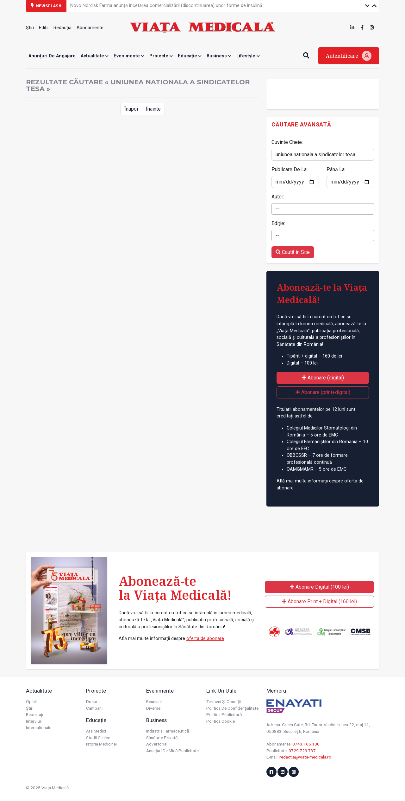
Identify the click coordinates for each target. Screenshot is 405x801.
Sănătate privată (162, 737)
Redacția (62, 27)
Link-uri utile (221, 691)
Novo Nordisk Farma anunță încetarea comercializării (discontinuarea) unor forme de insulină (166, 5)
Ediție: (278, 223)
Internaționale (38, 727)
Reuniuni (154, 701)
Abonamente (90, 27)
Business (219, 56)
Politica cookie (220, 721)
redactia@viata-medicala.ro (305, 756)
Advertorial (156, 743)
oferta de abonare (205, 638)
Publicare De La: (289, 169)
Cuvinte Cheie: (287, 142)
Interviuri (34, 721)
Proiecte (161, 56)
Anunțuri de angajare (52, 56)
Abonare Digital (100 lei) (319, 587)
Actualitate (95, 56)
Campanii (94, 708)
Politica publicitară (224, 714)
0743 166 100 (306, 743)
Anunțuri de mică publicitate (172, 750)
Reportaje (35, 714)
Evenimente (129, 56)
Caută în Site (293, 252)
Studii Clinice (98, 737)
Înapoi (131, 109)
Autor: (277, 197)
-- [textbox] (277, 209)
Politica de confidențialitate (232, 708)
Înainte (153, 109)
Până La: (336, 169)
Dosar (91, 701)
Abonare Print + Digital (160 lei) (319, 601)
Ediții (43, 27)
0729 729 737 (302, 750)
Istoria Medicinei (101, 743)
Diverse (153, 708)
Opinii (31, 701)
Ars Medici (96, 730)
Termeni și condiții (223, 701)
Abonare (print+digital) (323, 392)
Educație (190, 56)
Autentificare (348, 56)
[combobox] (322, 209)
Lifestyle (248, 56)
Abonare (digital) (323, 378)
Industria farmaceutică (167, 730)
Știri (30, 27)
